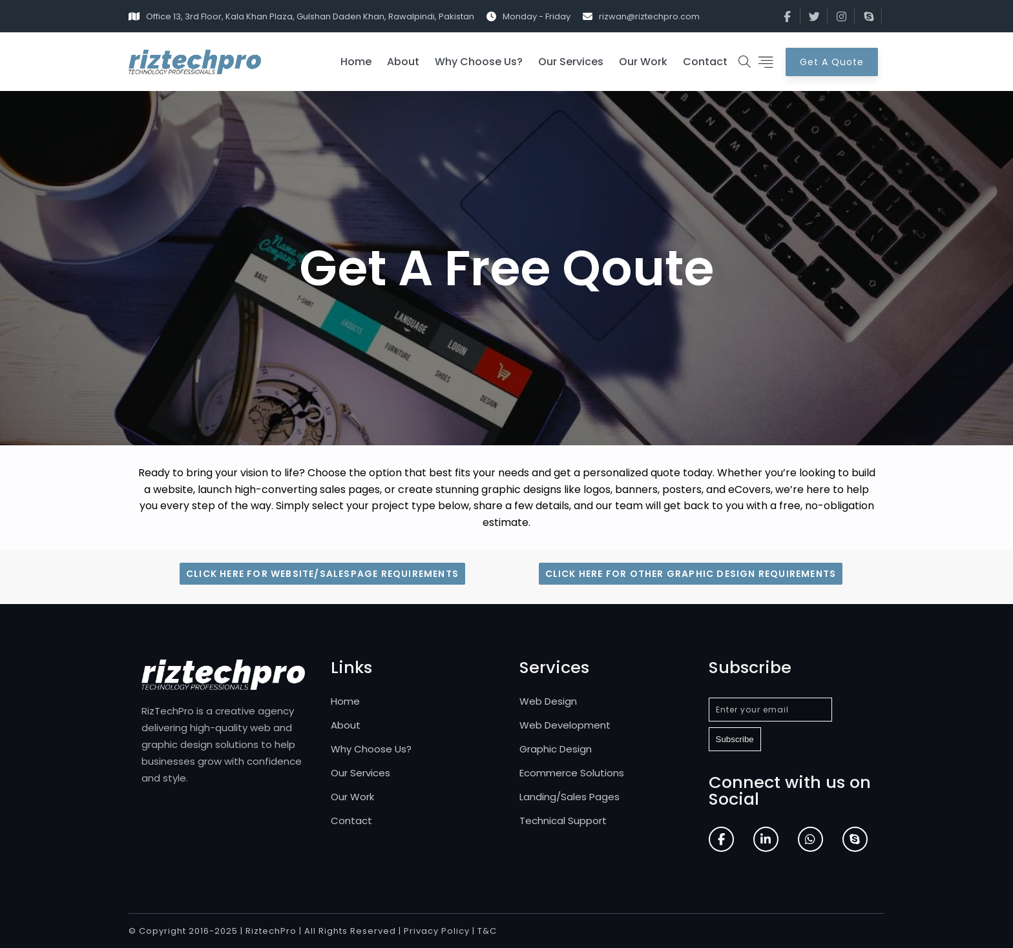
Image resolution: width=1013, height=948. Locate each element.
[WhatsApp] (810, 839)
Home (355, 61)
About (403, 61)
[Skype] (855, 839)
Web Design (548, 701)
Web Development (565, 725)
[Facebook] (721, 839)
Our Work (643, 61)
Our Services (570, 61)
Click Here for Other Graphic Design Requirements (691, 573)
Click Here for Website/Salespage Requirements (322, 573)
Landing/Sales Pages (569, 796)
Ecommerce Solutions (571, 773)
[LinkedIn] (765, 839)
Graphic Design (555, 749)
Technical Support (563, 820)
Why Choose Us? (479, 61)
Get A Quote (832, 61)
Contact (705, 61)
